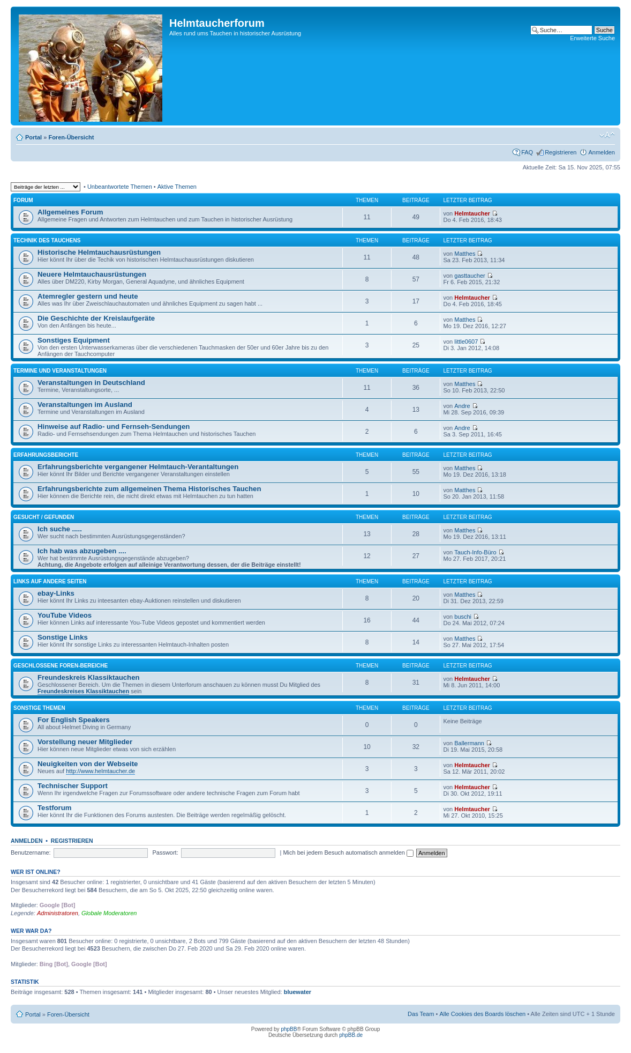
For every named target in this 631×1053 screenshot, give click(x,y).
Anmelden (601, 152)
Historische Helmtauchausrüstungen (99, 252)
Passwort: (165, 852)
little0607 (466, 341)
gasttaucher (469, 275)
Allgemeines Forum (70, 212)
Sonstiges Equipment (73, 340)
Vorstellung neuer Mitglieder (84, 742)
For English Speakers (73, 720)
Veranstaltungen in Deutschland (91, 383)
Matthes (464, 253)
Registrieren (560, 152)
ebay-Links (55, 593)
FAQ (527, 152)
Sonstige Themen (39, 708)
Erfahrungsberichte (45, 455)
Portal (33, 137)
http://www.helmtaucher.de (100, 771)
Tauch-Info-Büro (475, 552)
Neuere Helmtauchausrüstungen (91, 274)
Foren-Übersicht (71, 137)
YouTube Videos (64, 615)
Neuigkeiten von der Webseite (87, 764)
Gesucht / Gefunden (43, 517)
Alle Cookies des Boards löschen (482, 1014)
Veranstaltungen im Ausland (84, 405)
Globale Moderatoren (109, 913)
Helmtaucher (472, 213)
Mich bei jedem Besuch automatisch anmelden (348, 852)
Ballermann (469, 743)
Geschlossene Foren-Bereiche (60, 666)
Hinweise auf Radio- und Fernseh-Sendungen (113, 426)
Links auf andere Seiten (50, 581)
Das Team (421, 1014)
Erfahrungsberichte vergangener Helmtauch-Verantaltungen (137, 467)
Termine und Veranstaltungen (60, 371)
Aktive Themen (177, 186)
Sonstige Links (62, 637)
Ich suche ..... (59, 529)
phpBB (289, 1029)
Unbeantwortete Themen (119, 186)
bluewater (297, 992)
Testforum (54, 808)
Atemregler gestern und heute (87, 296)
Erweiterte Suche (592, 38)
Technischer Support (72, 786)
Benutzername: (31, 852)
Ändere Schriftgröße (607, 135)
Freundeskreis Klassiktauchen (88, 677)
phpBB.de (351, 1035)
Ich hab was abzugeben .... (81, 551)
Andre (462, 406)
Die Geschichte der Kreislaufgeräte (96, 318)
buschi (462, 616)
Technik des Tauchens (46, 240)
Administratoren (57, 913)
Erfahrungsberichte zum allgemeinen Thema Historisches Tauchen (149, 489)
